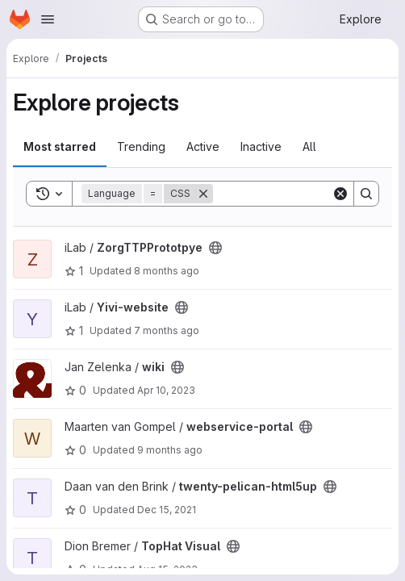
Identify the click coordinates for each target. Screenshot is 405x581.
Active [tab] (202, 146)
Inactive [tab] (261, 146)
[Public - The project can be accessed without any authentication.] (215, 247)
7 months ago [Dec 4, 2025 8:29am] (166, 330)
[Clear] (340, 193)
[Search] (366, 194)
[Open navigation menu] (48, 19)
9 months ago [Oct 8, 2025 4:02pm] (169, 450)
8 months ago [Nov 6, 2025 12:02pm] (166, 271)
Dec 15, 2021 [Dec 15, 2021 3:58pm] (166, 510)
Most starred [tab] (59, 146)
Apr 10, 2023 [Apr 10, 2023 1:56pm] (166, 390)
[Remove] (203, 193)
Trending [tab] (141, 146)
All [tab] (309, 146)
